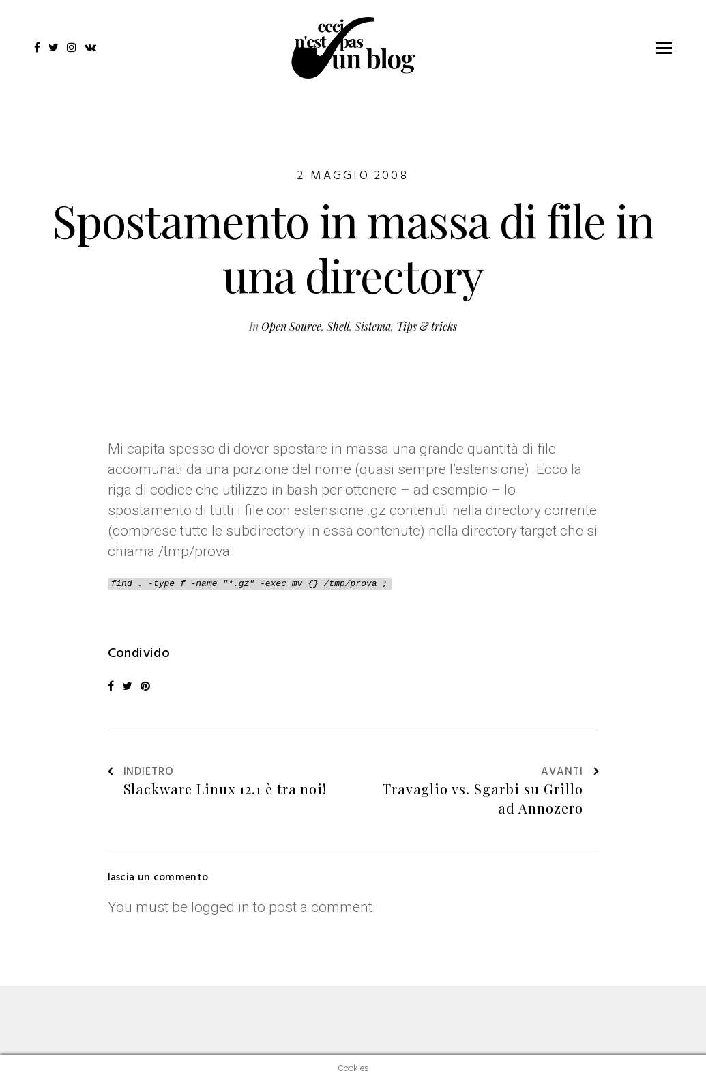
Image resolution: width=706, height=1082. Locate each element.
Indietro (141, 772)
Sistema (373, 326)
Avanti (570, 772)
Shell (338, 326)
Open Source (291, 326)
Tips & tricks (426, 326)
